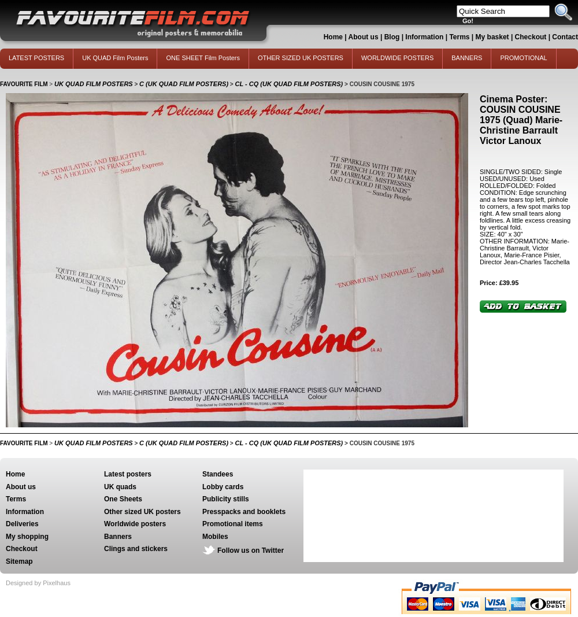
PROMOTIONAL (523, 57)
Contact (565, 37)
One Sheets (123, 499)
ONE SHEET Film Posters (203, 57)
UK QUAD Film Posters (115, 57)
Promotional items (232, 524)
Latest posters (127, 474)
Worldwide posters (135, 524)
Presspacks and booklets (244, 512)
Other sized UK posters (142, 512)
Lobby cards (222, 487)
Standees (217, 474)
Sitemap (19, 561)
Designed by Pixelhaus (38, 582)
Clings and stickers (136, 549)
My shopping (27, 537)
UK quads (120, 487)
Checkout (532, 37)
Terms (459, 37)
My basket (492, 37)
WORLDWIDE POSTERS (397, 57)
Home (333, 37)
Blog (392, 37)
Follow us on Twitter (250, 550)
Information (424, 37)
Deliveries (22, 524)
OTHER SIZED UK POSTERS (300, 57)
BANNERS (466, 57)
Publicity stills (225, 499)
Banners (118, 537)
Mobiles (215, 537)
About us (364, 37)
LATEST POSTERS (36, 57)
